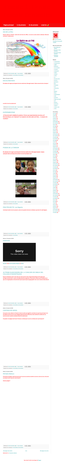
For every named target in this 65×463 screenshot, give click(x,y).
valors (55, 108)
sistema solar (56, 107)
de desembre (55, 121)
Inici (26, 450)
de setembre (55, 138)
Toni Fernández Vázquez (14, 263)
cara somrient (57, 67)
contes (55, 75)
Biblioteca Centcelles (56, 56)
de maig (54, 113)
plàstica (55, 102)
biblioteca (56, 66)
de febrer (54, 118)
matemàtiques (57, 94)
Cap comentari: (20, 73)
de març (54, 116)
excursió (55, 80)
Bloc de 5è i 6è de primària (57, 53)
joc (54, 89)
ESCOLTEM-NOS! (9, 81)
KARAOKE (6, 241)
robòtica (55, 105)
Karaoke (5, 263)
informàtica (56, 88)
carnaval (56, 69)
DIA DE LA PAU (8, 32)
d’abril (54, 115)
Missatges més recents (7, 450)
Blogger (39, 460)
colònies (55, 74)
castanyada (56, 71)
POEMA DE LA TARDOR (11, 147)
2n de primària (33, 25)
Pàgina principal (9, 25)
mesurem (56, 97)
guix (55, 83)
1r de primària (21, 25)
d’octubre (55, 137)
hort (55, 86)
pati (55, 100)
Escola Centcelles (57, 39)
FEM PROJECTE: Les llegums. (13, 207)
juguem (55, 91)
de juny (54, 124)
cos (54, 77)
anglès (55, 64)
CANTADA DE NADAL (10, 310)
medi (55, 96)
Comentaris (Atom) (13, 453)
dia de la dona (57, 78)
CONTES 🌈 (45, 25)
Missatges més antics (44, 450)
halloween (56, 85)
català (55, 72)
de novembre (55, 123)
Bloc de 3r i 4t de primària (57, 51)
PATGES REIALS (8, 374)
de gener (54, 120)
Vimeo (22, 263)
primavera (56, 103)
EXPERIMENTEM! (9, 112)
